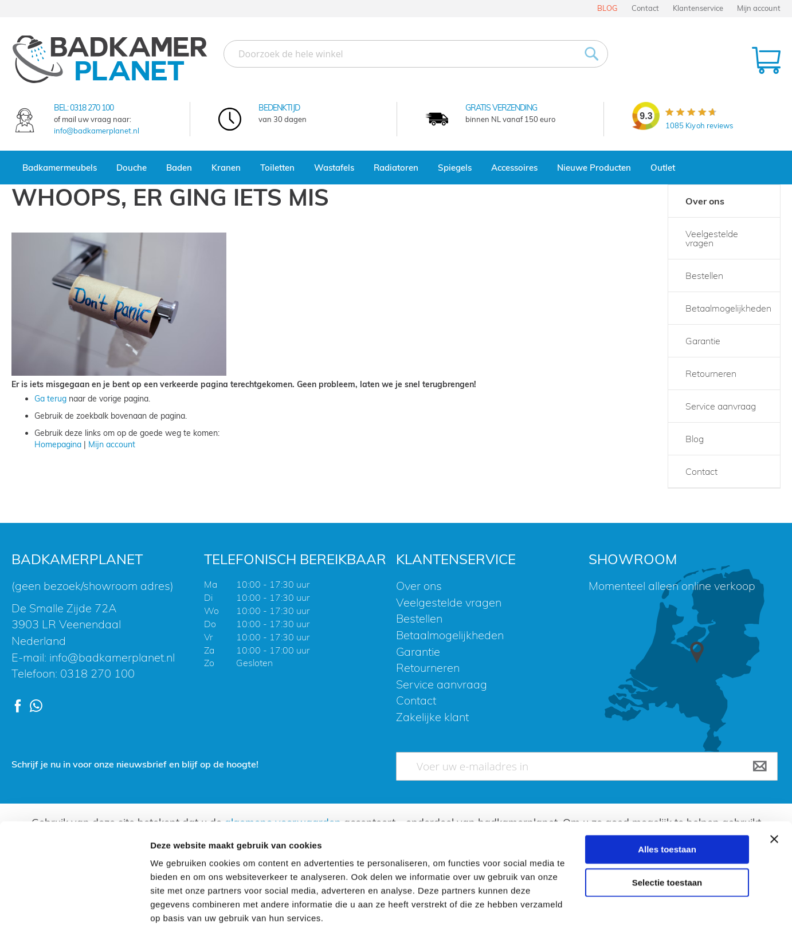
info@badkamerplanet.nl (96, 130)
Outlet (662, 167)
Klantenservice (698, 8)
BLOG (607, 8)
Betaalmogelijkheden (728, 308)
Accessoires (514, 167)
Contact (645, 8)
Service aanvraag (720, 406)
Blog (694, 438)
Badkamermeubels (59, 167)
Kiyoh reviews (699, 125)
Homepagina (57, 444)
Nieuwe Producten (594, 167)
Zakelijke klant (432, 717)
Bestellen (704, 275)
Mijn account (759, 8)
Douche (131, 167)
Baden (179, 167)
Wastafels (334, 167)
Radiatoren (396, 167)
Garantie (702, 341)
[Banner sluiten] (774, 781)
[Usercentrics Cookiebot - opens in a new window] (74, 906)
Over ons (704, 201)
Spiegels (455, 167)
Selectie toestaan (667, 824)
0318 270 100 (91, 108)
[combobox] (416, 54)
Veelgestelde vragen (711, 238)
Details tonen (619, 906)
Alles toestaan (667, 791)
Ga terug (50, 398)
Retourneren (710, 373)
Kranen (226, 167)
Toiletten (277, 167)
